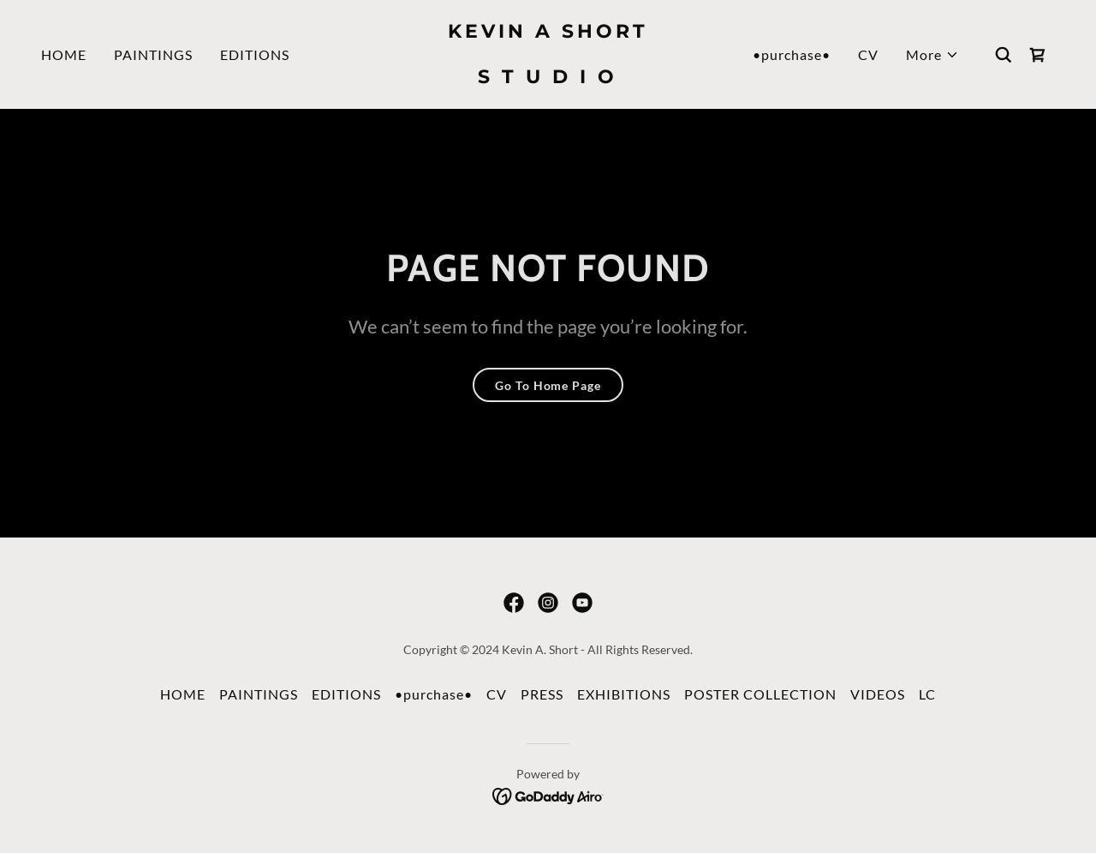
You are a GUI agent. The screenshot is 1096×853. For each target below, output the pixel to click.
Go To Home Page (547, 385)
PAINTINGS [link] (153, 54)
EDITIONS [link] (254, 54)
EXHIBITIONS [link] (623, 694)
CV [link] (868, 54)
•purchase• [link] (792, 54)
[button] (932, 55)
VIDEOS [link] (877, 694)
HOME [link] (63, 54)
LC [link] (927, 694)
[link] (548, 77)
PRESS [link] (542, 694)
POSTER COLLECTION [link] (760, 694)
